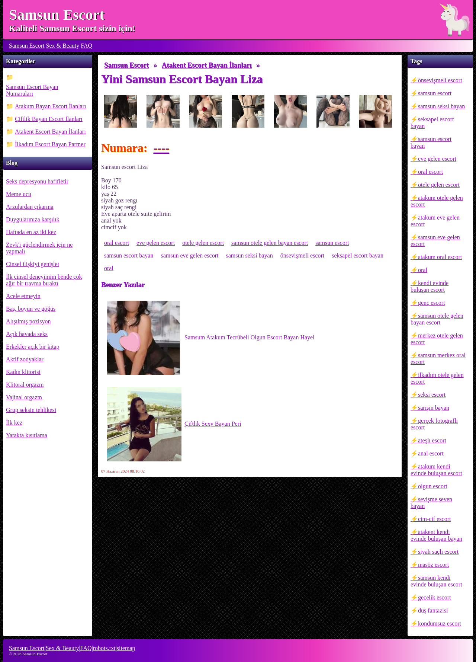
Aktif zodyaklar (25, 359)
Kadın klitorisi (23, 372)
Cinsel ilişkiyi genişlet (32, 264)
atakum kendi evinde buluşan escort (436, 469)
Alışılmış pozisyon (28, 321)
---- (161, 147)
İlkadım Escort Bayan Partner (50, 144)
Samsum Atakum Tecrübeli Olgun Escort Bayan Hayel (211, 338)
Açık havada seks (27, 334)
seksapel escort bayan (432, 122)
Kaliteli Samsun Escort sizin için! (72, 28)
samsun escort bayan (431, 142)
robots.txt (104, 648)
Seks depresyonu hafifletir (37, 181)
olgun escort (432, 486)
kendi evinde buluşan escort (429, 286)
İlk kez (14, 422)
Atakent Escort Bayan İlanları (50, 131)
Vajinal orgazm (24, 397)
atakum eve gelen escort (435, 220)
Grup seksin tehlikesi (31, 410)
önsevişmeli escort (440, 80)
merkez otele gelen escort (437, 338)
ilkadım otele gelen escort (437, 378)
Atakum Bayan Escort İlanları (50, 106)
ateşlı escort (432, 440)
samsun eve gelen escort (435, 240)
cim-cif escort (434, 519)
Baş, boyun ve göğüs (30, 309)
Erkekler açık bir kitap (33, 346)
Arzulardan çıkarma (29, 207)
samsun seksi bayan (441, 106)
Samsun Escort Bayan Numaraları (32, 90)
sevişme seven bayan (431, 502)
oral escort (430, 172)
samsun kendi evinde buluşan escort (436, 581)
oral (422, 270)
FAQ (86, 45)
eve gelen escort (437, 159)
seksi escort (432, 394)
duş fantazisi (433, 610)
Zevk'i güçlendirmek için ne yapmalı (39, 248)
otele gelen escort (439, 185)
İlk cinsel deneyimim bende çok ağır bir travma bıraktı (44, 280)
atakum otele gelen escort (437, 201)
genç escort (431, 303)
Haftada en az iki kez (31, 232)
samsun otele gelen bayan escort (437, 319)
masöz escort (433, 565)
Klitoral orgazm (25, 384)
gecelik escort (434, 597)
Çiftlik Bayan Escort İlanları (49, 119)
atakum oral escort (440, 257)
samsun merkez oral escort (438, 358)
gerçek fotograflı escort (434, 424)
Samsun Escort (56, 14)
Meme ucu (18, 194)
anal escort (431, 453)
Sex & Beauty (63, 45)
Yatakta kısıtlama (26, 435)
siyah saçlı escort (438, 552)
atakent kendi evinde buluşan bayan (436, 535)
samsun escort (434, 93)
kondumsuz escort (439, 623)
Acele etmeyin (23, 296)
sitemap (126, 648)
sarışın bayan (433, 407)
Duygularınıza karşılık (33, 219)
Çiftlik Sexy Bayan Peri (174, 424)
